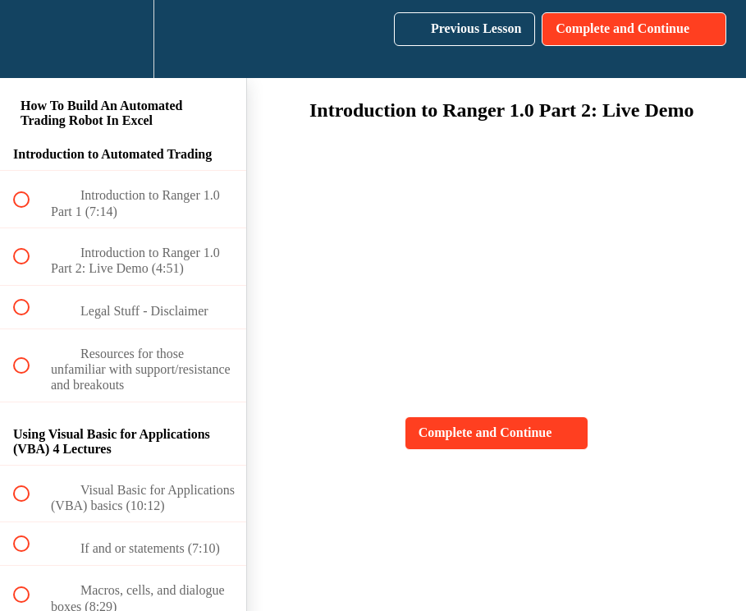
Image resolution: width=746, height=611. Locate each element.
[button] (30, 39)
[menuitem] (123, 39)
